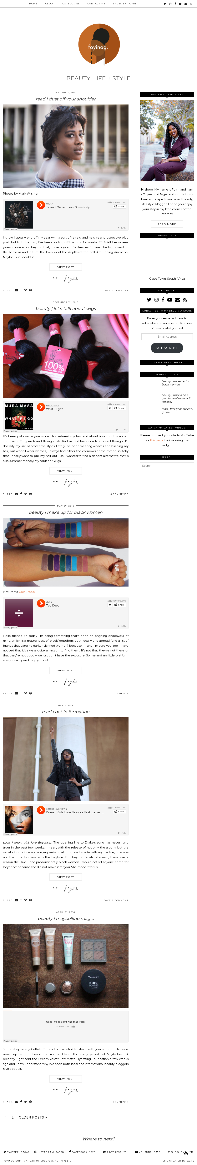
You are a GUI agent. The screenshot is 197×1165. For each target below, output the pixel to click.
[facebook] (175, 3)
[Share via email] (16, 290)
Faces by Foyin (124, 3)
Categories (71, 3)
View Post (65, 267)
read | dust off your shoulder (66, 99)
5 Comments (119, 494)
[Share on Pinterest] (30, 290)
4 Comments (119, 1102)
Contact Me (96, 3)
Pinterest (115, 1152)
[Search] (191, 3)
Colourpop (27, 592)
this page (157, 440)
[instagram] (170, 3)
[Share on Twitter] (25, 290)
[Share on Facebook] (21, 290)
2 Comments (119, 693)
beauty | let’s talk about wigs (65, 308)
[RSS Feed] (185, 300)
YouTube (147, 1152)
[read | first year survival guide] (149, 412)
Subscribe (167, 348)
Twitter (16, 1152)
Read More (167, 224)
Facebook (82, 1152)
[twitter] (165, 3)
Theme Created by (176, 1161)
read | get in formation (65, 711)
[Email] (185, 3)
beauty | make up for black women (66, 512)
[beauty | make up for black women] (149, 385)
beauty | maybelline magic (66, 918)
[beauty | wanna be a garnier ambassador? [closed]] (149, 399)
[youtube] (180, 3)
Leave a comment (115, 290)
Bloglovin (181, 1152)
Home (33, 3)
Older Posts (33, 1117)
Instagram (49, 1152)
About (50, 3)
